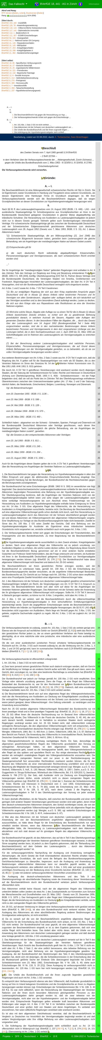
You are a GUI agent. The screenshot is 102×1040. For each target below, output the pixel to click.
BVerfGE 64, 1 (8, 40)
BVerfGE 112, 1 (8, 33)
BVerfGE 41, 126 (8, 43)
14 (99, 388)
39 (99, 679)
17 (99, 405)
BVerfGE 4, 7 (7, 85)
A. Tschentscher (62, 137)
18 (99, 411)
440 (28, 909)
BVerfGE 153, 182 (9, 23)
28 (99, 486)
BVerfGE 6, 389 (8, 83)
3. (13, 130)
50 (99, 919)
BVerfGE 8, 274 (8, 80)
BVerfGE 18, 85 (8, 63)
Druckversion (31, 13)
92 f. (11, 873)
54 (99, 1013)
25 (99, 458)
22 (99, 441)
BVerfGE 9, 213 (8, 78)
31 (99, 566)
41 (99, 709)
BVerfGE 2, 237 (8, 90)
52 (99, 975)
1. (13, 115)
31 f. (78, 711)
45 (99, 838)
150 (39, 651)
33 (99, 599)
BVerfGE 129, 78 (8, 25)
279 (61, 687)
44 (99, 817)
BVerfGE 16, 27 (8, 65)
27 (99, 474)
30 (99, 542)
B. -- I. (48, 623)
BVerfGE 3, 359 (8, 88)
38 (99, 666)
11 (99, 343)
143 (36, 675)
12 (99, 358)
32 (99, 581)
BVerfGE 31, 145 (8, 45)
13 (99, 370)
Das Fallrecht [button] (13, 4)
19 (99, 417)
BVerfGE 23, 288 (8, 50)
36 (99, 659)
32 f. (91, 711)
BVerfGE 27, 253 (8, 48)
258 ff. (60, 1029)
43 (99, 799)
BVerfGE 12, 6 (8, 75)
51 (99, 940)
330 (84, 1029)
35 (99, 643)
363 (8, 675)
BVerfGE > (45, 1036)
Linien (21, 13)
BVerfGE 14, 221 (8, 70)
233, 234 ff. (8, 971)
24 (99, 452)
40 (99, 694)
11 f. (26, 651)
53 (99, 981)
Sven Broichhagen (79, 137)
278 (58, 559)
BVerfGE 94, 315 (8, 38)
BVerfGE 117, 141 (9, 30)
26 (99, 464)
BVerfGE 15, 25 (8, 68)
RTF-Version (7, 13)
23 (99, 446)
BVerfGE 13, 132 (8, 73)
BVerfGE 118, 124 (9, 28)
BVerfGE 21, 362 (8, 53)
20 (99, 423)
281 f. (85, 729)
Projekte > (8, 1036)
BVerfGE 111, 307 (9, 35)
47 (99, 876)
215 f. (21, 675)
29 (99, 533)
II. (49, 655)
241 (4, 1031)
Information (94, 4)
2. (13, 117)
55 (99, 1026)
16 (99, 399)
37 (99, 663)
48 (99, 889)
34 (99, 628)
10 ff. (55, 1036)
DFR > (18, 1036)
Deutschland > (31, 1036)
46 (99, 853)
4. (13, 132)
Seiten (15, 13)
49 (99, 907)
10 (99, 312)
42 (99, 741)
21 (99, 435)
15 (99, 394)
